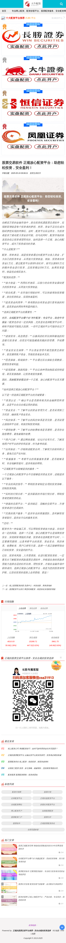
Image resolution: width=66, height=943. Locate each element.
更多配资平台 (58, 17)
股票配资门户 (16, 817)
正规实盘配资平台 (47, 798)
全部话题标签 (33, 829)
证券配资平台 (16, 798)
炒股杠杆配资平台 (47, 804)
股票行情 (47, 792)
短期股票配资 (47, 810)
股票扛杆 (47, 817)
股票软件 (16, 823)
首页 (4, 10)
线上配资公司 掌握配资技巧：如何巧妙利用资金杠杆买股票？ (33, 748)
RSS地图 (56, 930)
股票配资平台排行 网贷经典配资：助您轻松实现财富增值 (32, 589)
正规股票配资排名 (47, 823)
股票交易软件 (35, 173)
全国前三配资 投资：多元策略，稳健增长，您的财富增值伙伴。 (33, 768)
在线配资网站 (16, 804)
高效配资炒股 (16, 379)
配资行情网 (16, 792)
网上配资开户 (16, 810)
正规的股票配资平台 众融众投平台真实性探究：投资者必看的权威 (34, 755)
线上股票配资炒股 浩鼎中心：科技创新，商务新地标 (30, 585)
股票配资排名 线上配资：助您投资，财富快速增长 (28, 761)
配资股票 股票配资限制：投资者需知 (22, 774)
